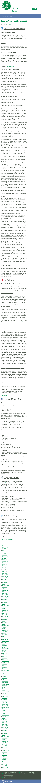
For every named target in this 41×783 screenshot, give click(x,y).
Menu (34, 8)
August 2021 (5, 674)
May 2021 (4, 678)
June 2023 (4, 633)
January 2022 (5, 662)
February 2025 (5, 596)
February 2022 (5, 661)
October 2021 (5, 670)
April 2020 (4, 702)
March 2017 (5, 767)
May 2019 (4, 722)
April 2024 (4, 613)
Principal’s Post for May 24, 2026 (14, 21)
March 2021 (5, 681)
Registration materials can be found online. (14, 321)
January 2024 (5, 617)
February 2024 (5, 616)
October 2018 (5, 736)
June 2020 (4, 699)
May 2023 (4, 634)
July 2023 (4, 631)
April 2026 (4, 573)
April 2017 (4, 765)
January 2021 (5, 684)
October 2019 (5, 715)
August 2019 (5, 719)
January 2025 (5, 597)
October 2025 (5, 585)
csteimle (16, 24)
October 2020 (5, 691)
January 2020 (5, 707)
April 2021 (4, 679)
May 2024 (4, 611)
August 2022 (5, 653)
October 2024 (5, 605)
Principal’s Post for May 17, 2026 (5, 552)
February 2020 (5, 705)
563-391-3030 (7, 773)
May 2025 (4, 591)
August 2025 (5, 590)
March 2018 (5, 747)
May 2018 (4, 744)
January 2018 (5, 750)
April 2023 (4, 636)
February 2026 (5, 576)
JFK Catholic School (15, 8)
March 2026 (5, 574)
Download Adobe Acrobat (7, 539)
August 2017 (5, 762)
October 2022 (5, 648)
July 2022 (4, 654)
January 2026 (5, 577)
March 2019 (5, 725)
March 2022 (5, 659)
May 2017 (4, 764)
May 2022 (4, 656)
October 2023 (5, 625)
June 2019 (4, 721)
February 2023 (5, 639)
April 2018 (4, 745)
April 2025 (4, 593)
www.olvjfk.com (4, 482)
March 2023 (5, 638)
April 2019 (4, 724)
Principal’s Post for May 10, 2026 (5, 556)
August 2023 (5, 630)
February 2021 (5, 682)
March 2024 (5, 614)
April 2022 (4, 658)
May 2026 (4, 571)
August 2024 (5, 610)
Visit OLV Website (7, 16)
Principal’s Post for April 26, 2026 (5, 566)
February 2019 (5, 727)
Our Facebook (7, 777)
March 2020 (5, 704)
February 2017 (5, 768)
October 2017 (5, 758)
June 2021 (4, 676)
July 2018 (4, 742)
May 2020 (4, 701)
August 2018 (5, 741)
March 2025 (5, 594)
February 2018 (5, 748)
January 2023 (5, 641)
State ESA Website (11, 66)
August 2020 (5, 696)
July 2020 (4, 698)
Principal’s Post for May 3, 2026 (5, 561)
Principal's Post (8, 540)
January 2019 (5, 728)
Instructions (4, 395)
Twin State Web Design (28, 777)
